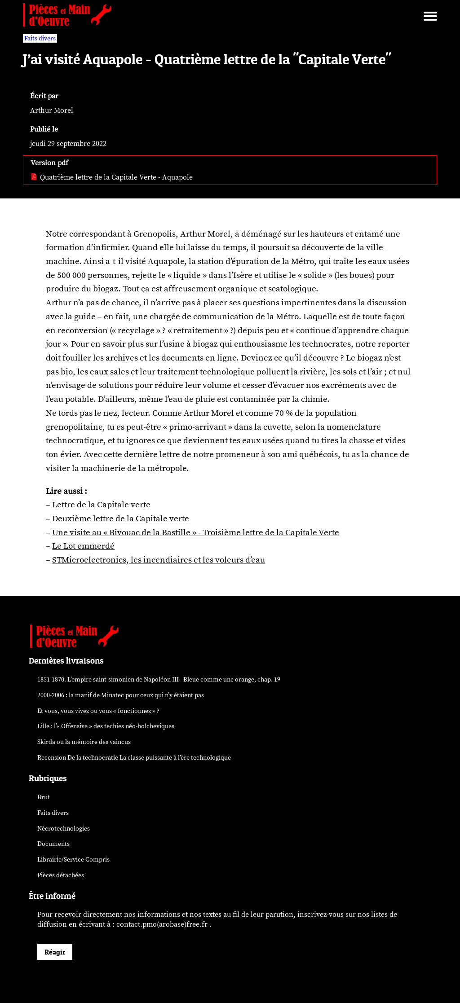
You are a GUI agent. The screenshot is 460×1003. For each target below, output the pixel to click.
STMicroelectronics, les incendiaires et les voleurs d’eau (158, 560)
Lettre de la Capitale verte (101, 504)
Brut (43, 797)
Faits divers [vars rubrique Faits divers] (40, 38)
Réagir (54, 951)
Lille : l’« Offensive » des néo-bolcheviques (105, 726)
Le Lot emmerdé (83, 546)
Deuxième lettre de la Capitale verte (120, 518)
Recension (134, 757)
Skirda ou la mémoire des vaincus (84, 742)
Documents (53, 844)
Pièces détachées (60, 875)
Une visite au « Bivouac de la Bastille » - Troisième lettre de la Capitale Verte (195, 532)
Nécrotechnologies (63, 828)
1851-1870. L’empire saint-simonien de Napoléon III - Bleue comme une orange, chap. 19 (158, 679)
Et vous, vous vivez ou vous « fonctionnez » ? (98, 711)
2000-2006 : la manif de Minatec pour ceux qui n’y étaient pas (120, 695)
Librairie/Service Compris (73, 859)
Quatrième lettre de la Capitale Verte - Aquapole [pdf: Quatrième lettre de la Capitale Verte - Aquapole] (112, 177)
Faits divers (53, 813)
